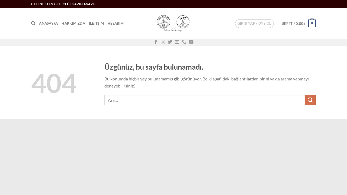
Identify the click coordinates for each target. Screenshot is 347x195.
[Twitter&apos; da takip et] (170, 42)
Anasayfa (48, 23)
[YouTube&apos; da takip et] (191, 42)
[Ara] (33, 23)
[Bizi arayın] (184, 42)
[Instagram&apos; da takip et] (163, 42)
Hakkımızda (73, 23)
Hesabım (116, 23)
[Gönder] (310, 100)
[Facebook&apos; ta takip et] (156, 42)
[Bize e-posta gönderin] (177, 42)
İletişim (96, 23)
